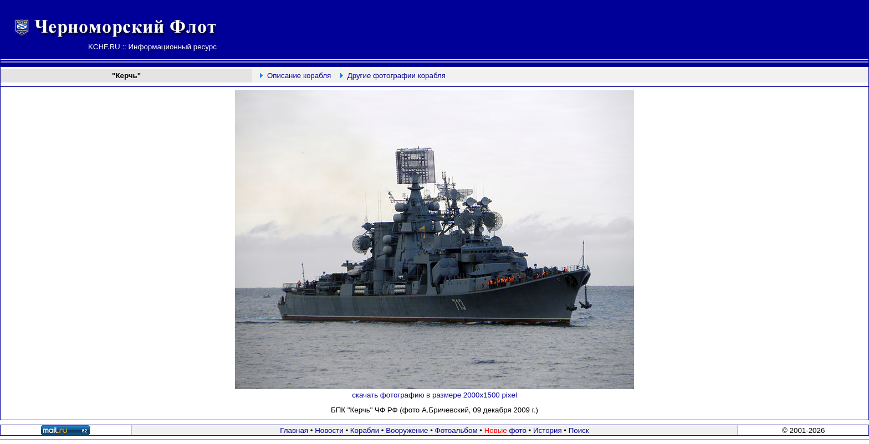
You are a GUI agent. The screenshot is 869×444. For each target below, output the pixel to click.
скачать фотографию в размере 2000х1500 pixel (434, 395)
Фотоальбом (456, 430)
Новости (329, 430)
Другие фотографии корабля (396, 75)
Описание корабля (299, 75)
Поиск (579, 430)
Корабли (364, 430)
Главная (294, 430)
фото (505, 430)
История (547, 430)
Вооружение (407, 430)
